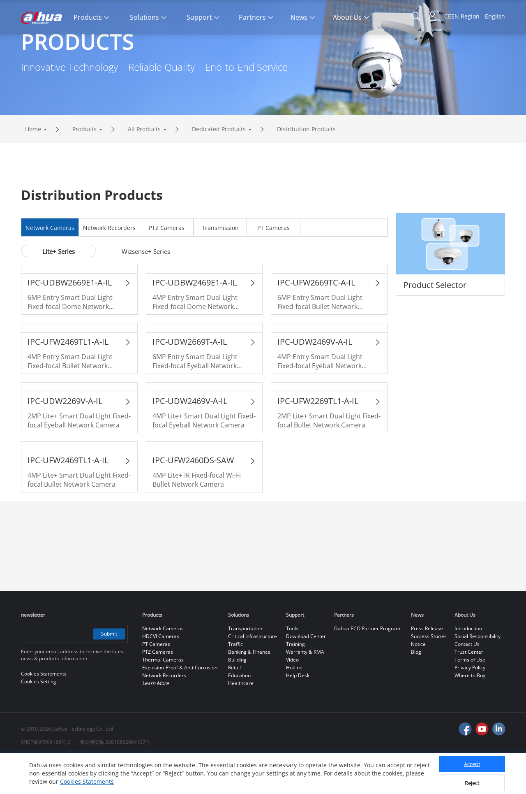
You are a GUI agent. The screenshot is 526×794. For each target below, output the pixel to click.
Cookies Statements (87, 781)
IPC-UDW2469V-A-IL (314, 377)
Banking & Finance (249, 687)
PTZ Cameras (157, 687)
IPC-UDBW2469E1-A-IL (194, 317)
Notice (418, 679)
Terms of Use (469, 695)
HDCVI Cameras (160, 671)
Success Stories (429, 671)
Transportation (245, 663)
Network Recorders (164, 710)
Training (295, 679)
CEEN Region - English (474, 16)
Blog (416, 687)
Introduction (468, 663)
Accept (472, 764)
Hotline (294, 702)
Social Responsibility (477, 671)
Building (237, 695)
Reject (472, 783)
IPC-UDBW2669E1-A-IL (70, 317)
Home (33, 163)
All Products (144, 163)
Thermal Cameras (163, 695)
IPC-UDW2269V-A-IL (65, 436)
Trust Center (468, 687)
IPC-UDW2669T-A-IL (189, 377)
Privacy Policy (469, 702)
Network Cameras (163, 663)
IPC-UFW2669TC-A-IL (316, 317)
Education (239, 710)
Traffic (235, 679)
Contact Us (467, 679)
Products (84, 163)
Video (292, 695)
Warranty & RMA (305, 687)
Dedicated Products (219, 163)
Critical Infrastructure (252, 671)
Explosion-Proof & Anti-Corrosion (179, 702)
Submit (108, 669)
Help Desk (297, 710)
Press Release (427, 663)
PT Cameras (156, 679)
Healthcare (241, 718)
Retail (234, 702)
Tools (292, 663)
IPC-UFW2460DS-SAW (193, 495)
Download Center (306, 671)
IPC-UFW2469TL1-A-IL (68, 377)
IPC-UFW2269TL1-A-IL (317, 436)
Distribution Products (306, 163)
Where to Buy (469, 710)
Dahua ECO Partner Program (367, 663)
